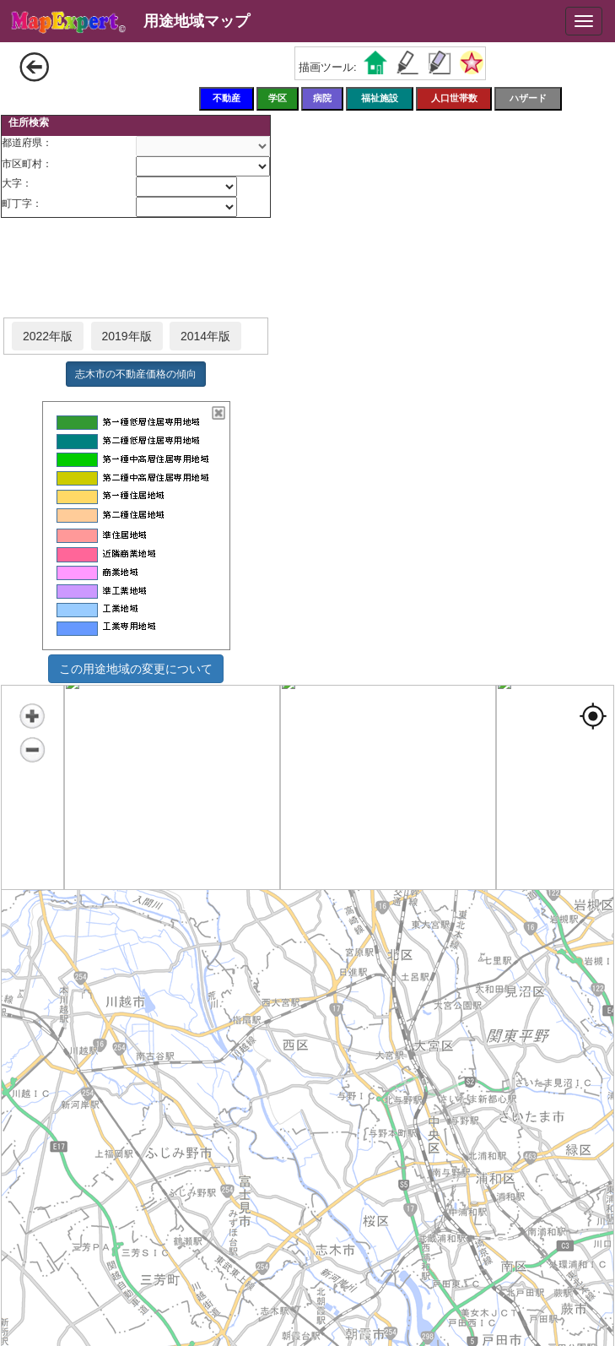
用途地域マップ (196, 21)
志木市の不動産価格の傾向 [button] (136, 374)
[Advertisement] (136, 268)
